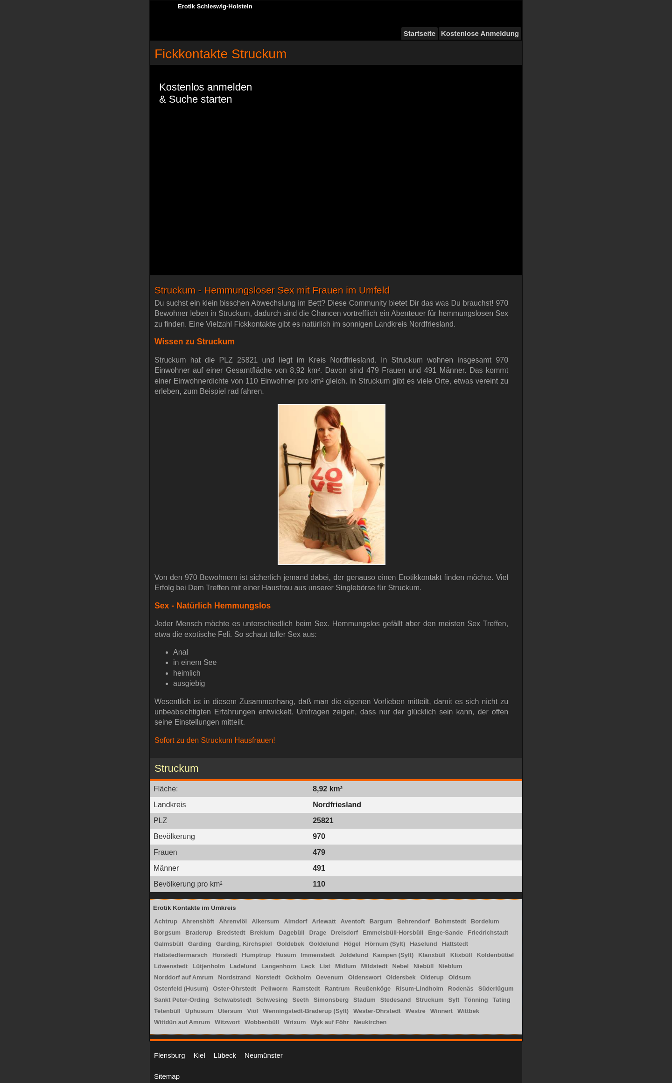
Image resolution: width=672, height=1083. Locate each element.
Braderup (198, 932)
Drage (317, 932)
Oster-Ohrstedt (234, 988)
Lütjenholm (208, 966)
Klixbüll (461, 954)
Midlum (346, 966)
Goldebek (290, 943)
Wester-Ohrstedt (377, 1010)
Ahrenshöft (198, 921)
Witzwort (227, 1022)
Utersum (230, 1010)
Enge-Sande (445, 932)
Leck (308, 966)
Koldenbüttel (495, 954)
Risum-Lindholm (419, 988)
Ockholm (298, 977)
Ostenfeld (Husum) (181, 988)
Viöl (253, 1010)
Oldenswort (365, 977)
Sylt (454, 999)
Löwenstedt (171, 966)
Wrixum (295, 1022)
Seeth (301, 999)
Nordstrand (234, 977)
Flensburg (169, 1055)
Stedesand (395, 999)
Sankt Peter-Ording (181, 999)
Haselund (423, 943)
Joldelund (353, 954)
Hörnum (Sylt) (385, 943)
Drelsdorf (344, 932)
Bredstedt (231, 932)
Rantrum (337, 988)
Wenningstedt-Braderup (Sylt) (306, 1010)
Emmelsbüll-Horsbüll (393, 932)
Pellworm (274, 988)
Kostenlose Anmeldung (480, 33)
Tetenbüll (167, 1010)
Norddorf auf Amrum (183, 977)
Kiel (199, 1055)
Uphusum (199, 1010)
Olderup (432, 977)
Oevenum (329, 977)
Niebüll (423, 966)
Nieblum (450, 966)
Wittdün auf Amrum (182, 1022)
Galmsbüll (168, 943)
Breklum (262, 932)
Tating (502, 999)
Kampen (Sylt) (393, 954)
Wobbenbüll (262, 1022)
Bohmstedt (450, 921)
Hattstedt (455, 943)
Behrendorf (413, 921)
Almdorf (295, 921)
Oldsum (459, 977)
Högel (351, 943)
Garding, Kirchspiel (244, 943)
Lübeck (225, 1055)
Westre (416, 1010)
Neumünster (264, 1055)
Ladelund (243, 966)
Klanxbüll (432, 954)
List (325, 966)
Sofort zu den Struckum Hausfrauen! (214, 740)
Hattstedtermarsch (181, 954)
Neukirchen (370, 1022)
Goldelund (324, 943)
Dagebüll (292, 932)
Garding (199, 943)
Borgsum (167, 932)
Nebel (400, 966)
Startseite (419, 33)
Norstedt (267, 977)
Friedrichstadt (488, 932)
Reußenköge (372, 988)
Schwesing (272, 999)
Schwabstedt (232, 999)
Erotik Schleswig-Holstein (215, 6)
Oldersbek (401, 977)
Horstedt (224, 954)
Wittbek (468, 1010)
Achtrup (165, 921)
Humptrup (256, 954)
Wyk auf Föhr (330, 1022)
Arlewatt (324, 921)
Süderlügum (496, 988)
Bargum (381, 921)
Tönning (476, 999)
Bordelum (485, 921)
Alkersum (265, 921)
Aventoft (353, 921)
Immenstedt (318, 954)
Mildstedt (374, 966)
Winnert (441, 1010)
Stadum (364, 999)
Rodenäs (461, 988)
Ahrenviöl (233, 921)
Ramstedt (306, 988)
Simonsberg (331, 999)
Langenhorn (278, 966)
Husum (285, 954)
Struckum (430, 999)
